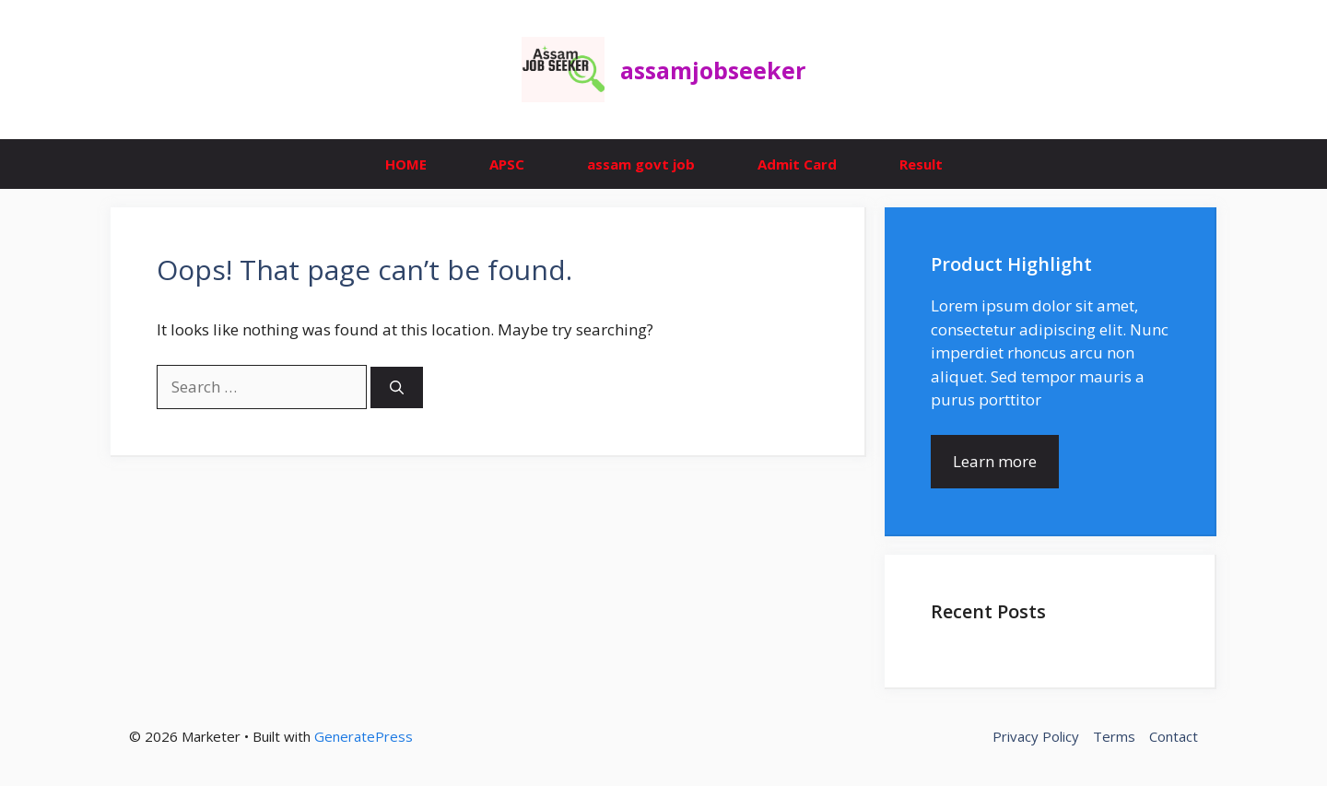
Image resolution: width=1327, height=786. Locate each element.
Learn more (995, 461)
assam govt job (641, 164)
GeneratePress (363, 736)
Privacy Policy (1035, 736)
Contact (1173, 736)
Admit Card (797, 164)
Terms (1114, 736)
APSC (506, 164)
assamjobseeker (712, 70)
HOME (406, 164)
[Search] (396, 387)
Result (921, 164)
